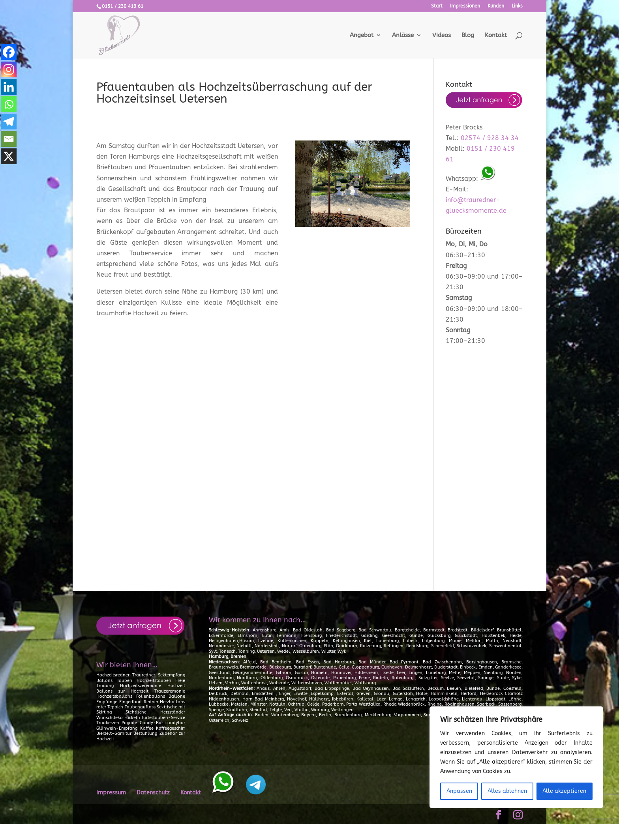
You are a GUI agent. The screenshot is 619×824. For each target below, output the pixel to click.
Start (437, 6)
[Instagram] (9, 69)
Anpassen (459, 791)
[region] (516, 757)
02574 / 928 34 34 (490, 138)
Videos (441, 35)
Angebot (361, 35)
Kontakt (496, 35)
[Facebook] (9, 52)
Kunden (496, 6)
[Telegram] (9, 121)
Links (517, 6)
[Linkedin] (9, 87)
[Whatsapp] (9, 104)
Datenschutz (153, 792)
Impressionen (465, 6)
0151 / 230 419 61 (122, 6)
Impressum (111, 792)
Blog (467, 35)
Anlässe (403, 35)
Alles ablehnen (507, 791)
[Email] (9, 139)
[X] (9, 156)
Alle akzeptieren (564, 791)
